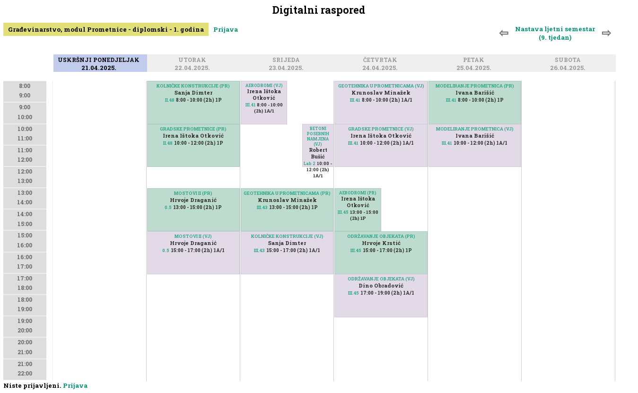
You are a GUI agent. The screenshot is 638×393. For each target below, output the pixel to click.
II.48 (170, 100)
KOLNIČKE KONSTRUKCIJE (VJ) (287, 236)
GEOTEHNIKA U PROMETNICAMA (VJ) (381, 86)
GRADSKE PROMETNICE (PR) (193, 129)
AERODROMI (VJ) (264, 85)
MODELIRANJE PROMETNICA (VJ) (475, 129)
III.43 (259, 250)
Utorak (193, 60)
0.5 (168, 207)
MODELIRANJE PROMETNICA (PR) (475, 86)
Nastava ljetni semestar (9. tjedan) (555, 33)
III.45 (343, 212)
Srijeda (287, 60)
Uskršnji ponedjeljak (100, 60)
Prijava (225, 29)
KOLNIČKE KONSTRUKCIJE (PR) (193, 86)
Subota (569, 60)
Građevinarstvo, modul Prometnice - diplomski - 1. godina (106, 29)
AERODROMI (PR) (357, 192)
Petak (475, 60)
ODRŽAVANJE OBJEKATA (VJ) (381, 279)
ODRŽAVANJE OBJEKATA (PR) (381, 236)
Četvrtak (381, 60)
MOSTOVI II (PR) (193, 193)
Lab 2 (309, 163)
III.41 (250, 104)
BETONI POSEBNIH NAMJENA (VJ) (318, 136)
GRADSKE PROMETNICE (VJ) (381, 129)
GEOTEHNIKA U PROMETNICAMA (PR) (287, 193)
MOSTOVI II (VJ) (193, 236)
